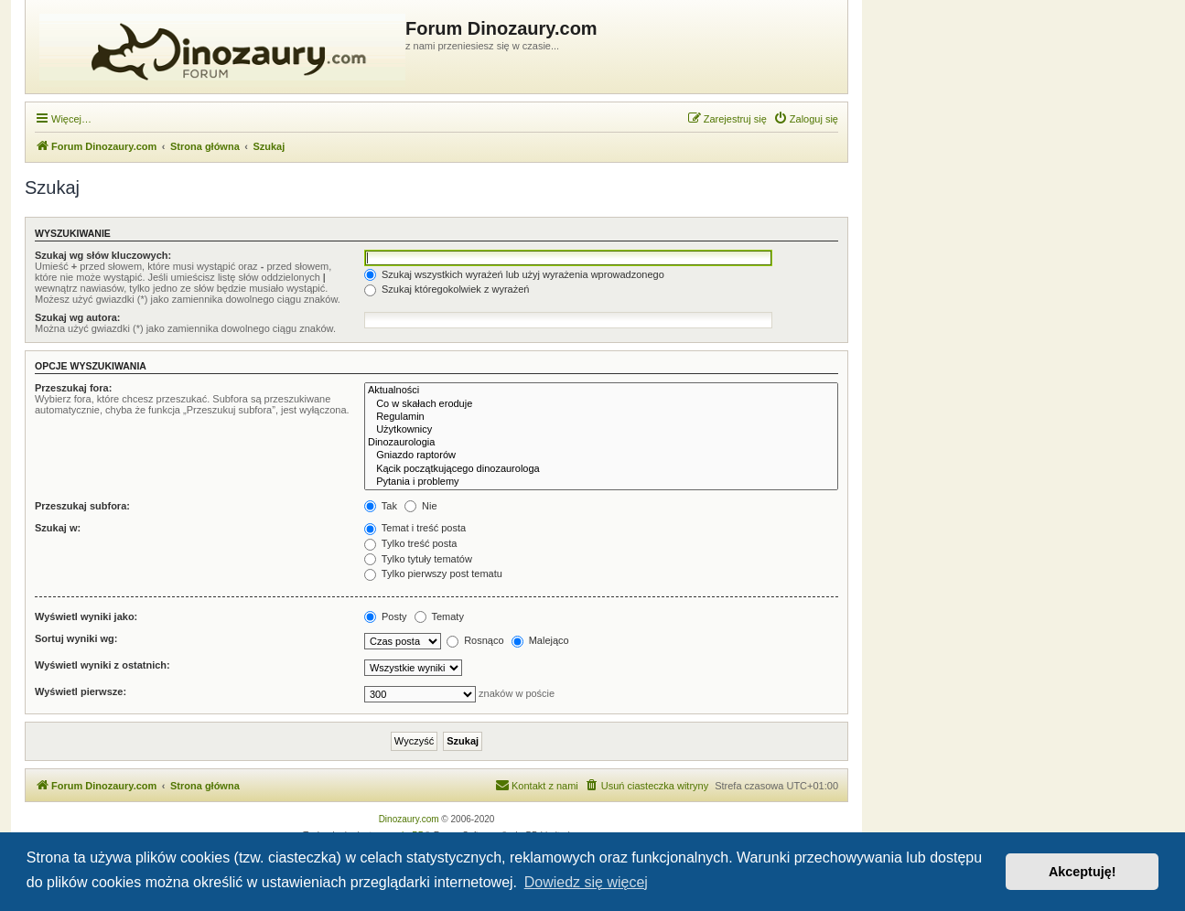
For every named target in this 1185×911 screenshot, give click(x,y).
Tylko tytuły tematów (418, 558)
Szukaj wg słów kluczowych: (103, 255)
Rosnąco (475, 640)
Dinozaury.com (409, 819)
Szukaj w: (58, 527)
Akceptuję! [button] (1082, 871)
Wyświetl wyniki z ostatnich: (102, 664)
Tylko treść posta (410, 543)
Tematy (439, 616)
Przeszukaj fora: (73, 387)
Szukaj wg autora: (78, 317)
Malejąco (540, 640)
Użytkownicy (601, 429)
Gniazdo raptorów (601, 455)
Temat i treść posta (415, 527)
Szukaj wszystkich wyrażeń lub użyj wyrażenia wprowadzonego (514, 274)
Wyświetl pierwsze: (80, 691)
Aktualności (601, 390)
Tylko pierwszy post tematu (433, 573)
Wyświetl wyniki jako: (86, 616)
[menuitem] (805, 119)
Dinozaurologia (601, 442)
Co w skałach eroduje (601, 404)
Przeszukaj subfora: (82, 505)
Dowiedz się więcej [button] (586, 882)
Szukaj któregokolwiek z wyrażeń (446, 289)
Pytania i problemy (601, 482)
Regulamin (601, 417)
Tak (380, 505)
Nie (420, 505)
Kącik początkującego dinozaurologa (601, 469)
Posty (385, 616)
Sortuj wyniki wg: (76, 638)
